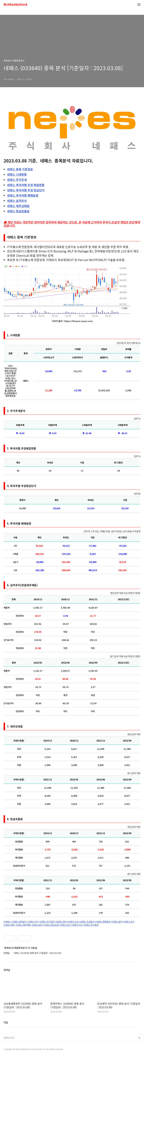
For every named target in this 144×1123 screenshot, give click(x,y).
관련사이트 (9, 1103)
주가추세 (17, 179)
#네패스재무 (9, 925)
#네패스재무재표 (23, 925)
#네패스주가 (33, 921)
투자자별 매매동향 (22, 195)
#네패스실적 (116, 921)
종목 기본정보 (20, 169)
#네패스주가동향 (91, 925)
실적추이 (17, 200)
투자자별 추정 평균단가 (26, 190)
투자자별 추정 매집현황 (26, 185)
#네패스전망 (61, 921)
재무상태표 (18, 206)
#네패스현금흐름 (51, 925)
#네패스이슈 (77, 925)
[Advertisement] (72, 960)
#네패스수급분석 (87, 921)
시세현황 (17, 174)
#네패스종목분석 (19, 921)
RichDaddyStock (16, 5)
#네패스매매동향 (102, 921)
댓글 (6, 1088)
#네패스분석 (65, 925)
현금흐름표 (18, 211)
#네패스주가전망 (47, 921)
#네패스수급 (73, 921)
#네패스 (7, 921)
